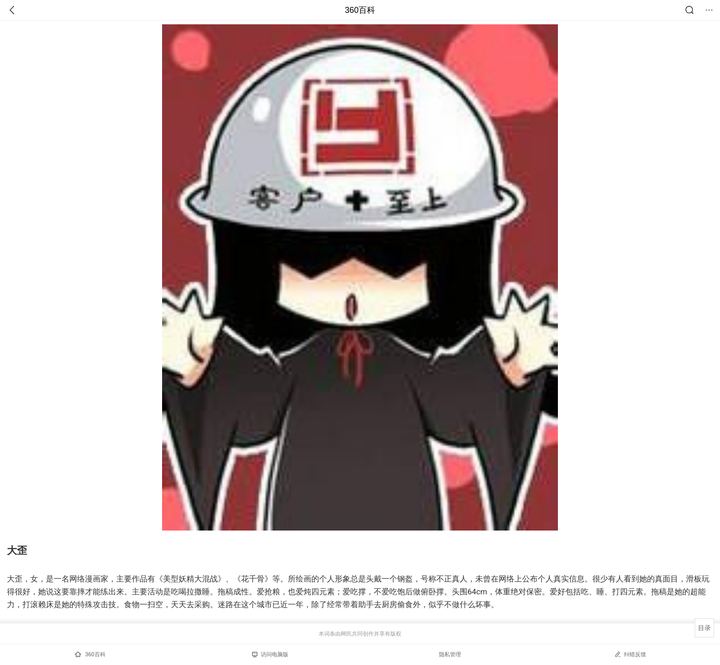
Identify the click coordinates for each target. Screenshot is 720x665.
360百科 (360, 10)
